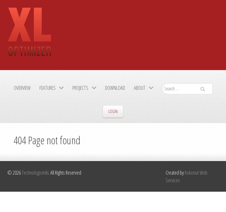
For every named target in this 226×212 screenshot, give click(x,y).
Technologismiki (35, 172)
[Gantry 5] (29, 35)
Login (113, 111)
